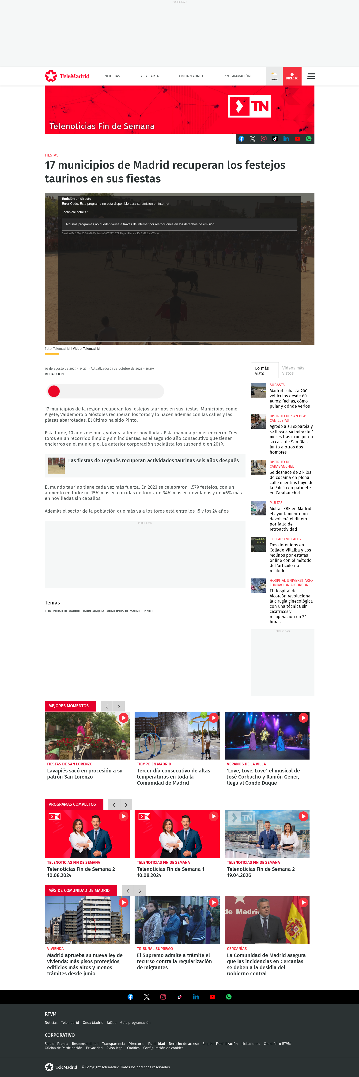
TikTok (275, 139)
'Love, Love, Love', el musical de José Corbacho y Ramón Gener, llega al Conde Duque (267, 736)
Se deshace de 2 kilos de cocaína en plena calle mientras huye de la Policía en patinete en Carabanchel (258, 467)
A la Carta (149, 76)
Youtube (297, 139)
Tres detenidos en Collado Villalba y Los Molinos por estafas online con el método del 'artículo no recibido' (258, 544)
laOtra (112, 1023)
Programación (237, 76)
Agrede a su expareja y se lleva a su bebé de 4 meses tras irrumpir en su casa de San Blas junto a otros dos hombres (258, 421)
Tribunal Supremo (155, 949)
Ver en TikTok (179, 998)
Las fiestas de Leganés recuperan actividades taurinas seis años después (56, 466)
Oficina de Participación (63, 1048)
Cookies (133, 1048)
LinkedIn (286, 139)
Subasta (277, 385)
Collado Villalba (286, 539)
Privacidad (94, 1048)
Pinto (148, 611)
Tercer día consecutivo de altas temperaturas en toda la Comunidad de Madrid (177, 736)
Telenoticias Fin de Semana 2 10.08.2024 (87, 834)
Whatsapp (308, 139)
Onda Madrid (191, 76)
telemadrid (61, 1067)
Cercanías (237, 949)
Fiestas (51, 155)
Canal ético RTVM (277, 1044)
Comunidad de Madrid (62, 611)
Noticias (112, 76)
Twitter (252, 139)
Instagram (263, 139)
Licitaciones (251, 1044)
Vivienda (55, 949)
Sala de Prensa (56, 1044)
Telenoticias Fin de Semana (73, 863)
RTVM (51, 1014)
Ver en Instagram (163, 997)
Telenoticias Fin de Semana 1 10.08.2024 (177, 834)
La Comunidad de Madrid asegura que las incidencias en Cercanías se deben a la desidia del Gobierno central (267, 920)
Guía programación (135, 1023)
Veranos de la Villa (246, 764)
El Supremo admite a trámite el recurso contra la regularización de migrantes (177, 920)
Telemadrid (70, 1023)
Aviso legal (114, 1048)
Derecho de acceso (184, 1044)
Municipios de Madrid (123, 611)
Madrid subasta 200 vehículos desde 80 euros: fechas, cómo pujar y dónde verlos (258, 390)
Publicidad (156, 1044)
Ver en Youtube (212, 997)
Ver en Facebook (130, 998)
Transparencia (113, 1044)
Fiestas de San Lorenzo (70, 764)
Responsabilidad (85, 1044)
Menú (311, 76)
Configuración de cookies (163, 1048)
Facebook (241, 139)
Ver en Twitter (146, 998)
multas (276, 503)
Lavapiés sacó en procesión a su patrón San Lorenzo (87, 736)
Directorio (136, 1044)
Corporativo (60, 1035)
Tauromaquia (93, 611)
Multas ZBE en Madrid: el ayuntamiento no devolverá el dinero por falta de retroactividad (258, 508)
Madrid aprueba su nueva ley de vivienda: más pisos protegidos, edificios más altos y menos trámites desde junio (87, 920)
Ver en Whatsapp (229, 997)
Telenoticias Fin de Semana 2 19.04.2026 (267, 834)
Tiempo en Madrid (154, 764)
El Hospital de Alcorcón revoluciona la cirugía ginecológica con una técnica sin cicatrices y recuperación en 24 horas (258, 585)
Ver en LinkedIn (196, 997)
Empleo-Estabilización (220, 1044)
